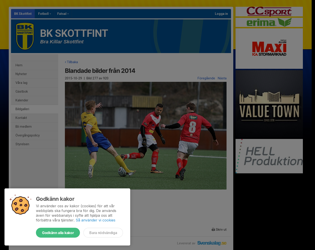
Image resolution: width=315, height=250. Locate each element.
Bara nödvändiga (103, 232)
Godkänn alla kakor (58, 232)
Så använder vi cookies (95, 220)
